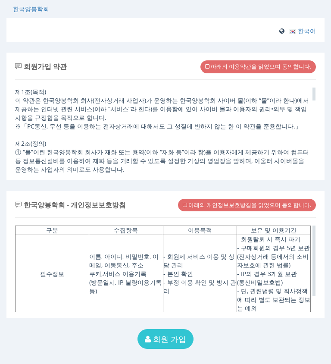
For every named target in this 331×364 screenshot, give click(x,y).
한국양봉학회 (31, 9)
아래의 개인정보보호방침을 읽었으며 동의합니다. (247, 205)
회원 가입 (165, 339)
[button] (302, 31)
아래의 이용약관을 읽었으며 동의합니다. (258, 66)
